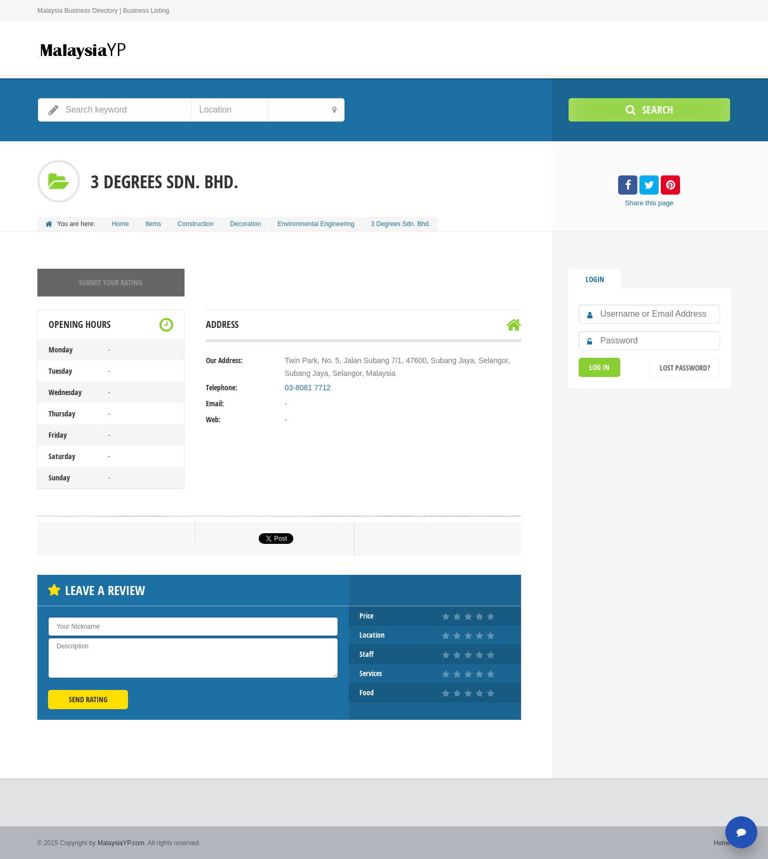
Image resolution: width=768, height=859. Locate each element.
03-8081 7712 (308, 387)
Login (595, 279)
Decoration (245, 224)
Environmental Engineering (315, 224)
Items (153, 224)
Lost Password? (685, 368)
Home (120, 224)
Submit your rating (110, 282)
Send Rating (88, 699)
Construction (195, 224)
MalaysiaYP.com (121, 843)
